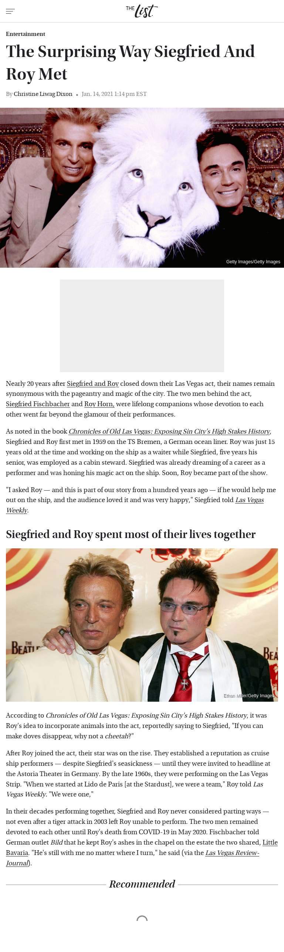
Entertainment (25, 34)
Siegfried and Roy (93, 384)
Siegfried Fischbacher (38, 404)
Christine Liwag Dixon (43, 93)
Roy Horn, (99, 404)
